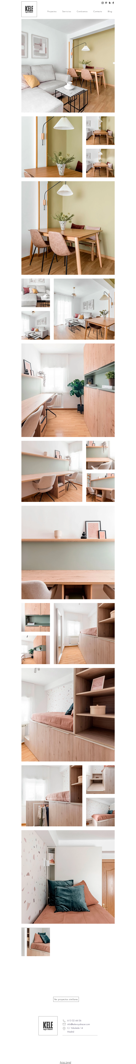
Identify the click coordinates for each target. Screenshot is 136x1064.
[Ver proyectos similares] (66, 999)
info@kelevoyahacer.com (78, 1024)
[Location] (64, 1028)
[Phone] (64, 1021)
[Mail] (64, 1024)
